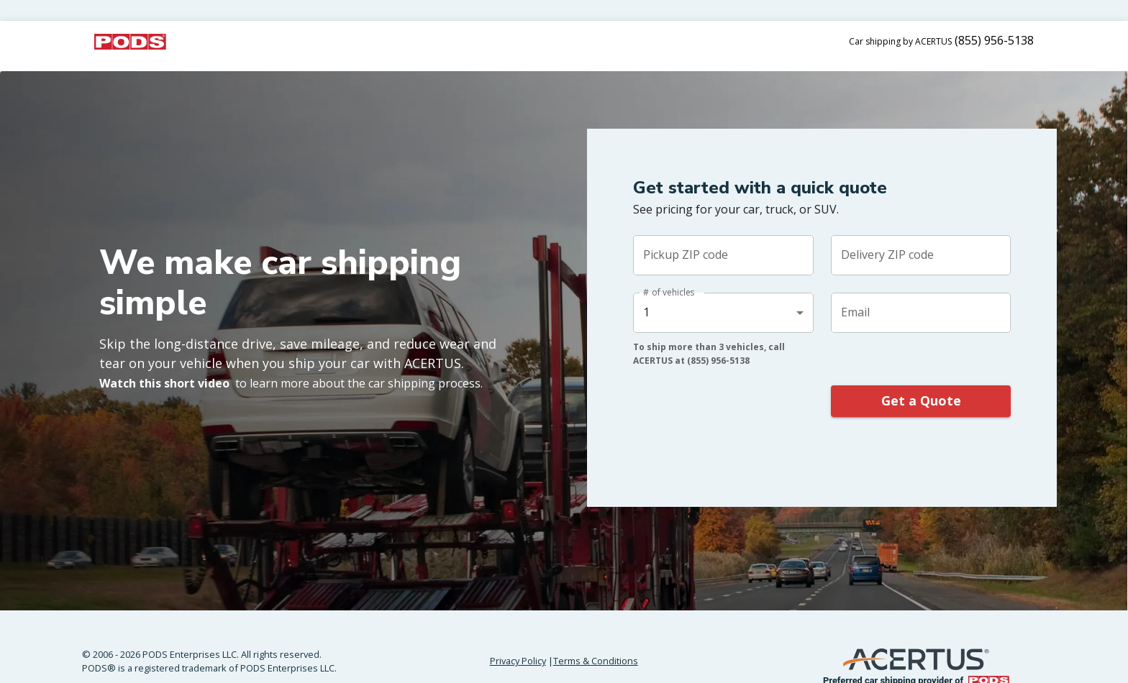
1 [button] (646, 312)
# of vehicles (668, 292)
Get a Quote (921, 401)
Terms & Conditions (595, 660)
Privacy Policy (518, 660)
